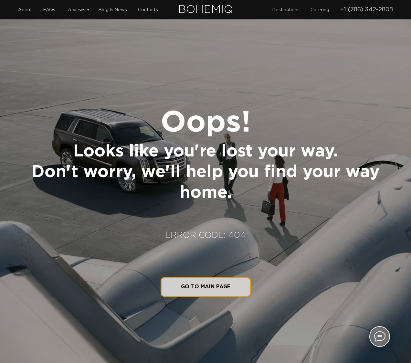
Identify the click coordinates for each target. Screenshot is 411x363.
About (25, 10)
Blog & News (112, 10)
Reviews (75, 10)
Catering (320, 10)
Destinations (286, 10)
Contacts (148, 10)
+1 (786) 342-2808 (366, 9)
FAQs (49, 10)
